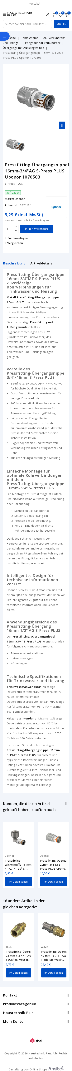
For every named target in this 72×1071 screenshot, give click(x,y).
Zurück (61, 901)
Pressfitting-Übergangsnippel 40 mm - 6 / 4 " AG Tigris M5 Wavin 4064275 (53, 956)
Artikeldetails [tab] (41, 263)
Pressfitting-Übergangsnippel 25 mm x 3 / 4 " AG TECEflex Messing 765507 (18, 956)
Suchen (61, 24)
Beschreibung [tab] (14, 263)
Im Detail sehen (18, 881)
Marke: (9, 199)
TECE (9, 946)
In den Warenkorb (37, 229)
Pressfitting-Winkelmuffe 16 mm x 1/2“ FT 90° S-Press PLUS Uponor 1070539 (18, 865)
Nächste (66, 901)
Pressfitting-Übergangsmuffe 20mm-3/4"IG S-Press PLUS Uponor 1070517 (53, 865)
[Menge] (9, 229)
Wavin (45, 946)
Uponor (20, 199)
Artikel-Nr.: (12, 205)
